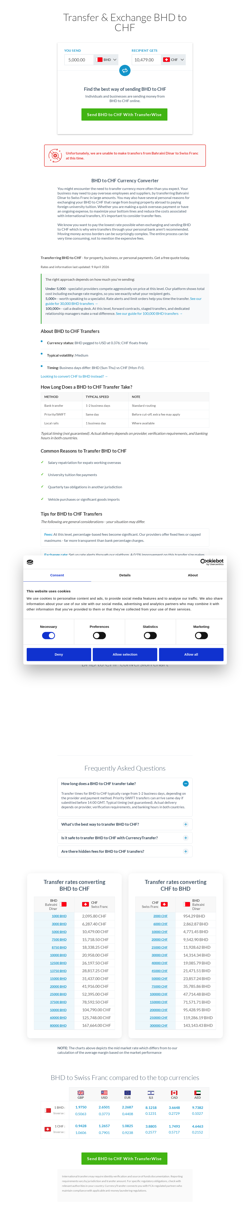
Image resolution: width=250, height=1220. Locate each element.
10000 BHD (56, 955)
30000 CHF (158, 955)
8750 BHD (57, 947)
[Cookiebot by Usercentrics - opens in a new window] (204, 562)
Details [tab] (125, 575)
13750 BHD (56, 970)
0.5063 (80, 1112)
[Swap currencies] (125, 70)
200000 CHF (156, 1009)
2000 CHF (159, 916)
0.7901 (104, 1129)
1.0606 (80, 1129)
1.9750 (80, 1106)
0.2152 (197, 1129)
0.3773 (104, 1112)
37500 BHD (56, 1002)
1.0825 (127, 1123)
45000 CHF (158, 970)
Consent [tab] (57, 575)
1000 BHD (57, 916)
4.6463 (197, 1123)
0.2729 (174, 1112)
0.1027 (197, 1112)
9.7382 (197, 1106)
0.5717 (174, 1129)
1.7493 (174, 1123)
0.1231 (150, 1112)
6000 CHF (159, 924)
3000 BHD (57, 924)
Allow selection (125, 654)
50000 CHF (158, 978)
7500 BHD (57, 939)
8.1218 (151, 1106)
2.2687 (127, 1106)
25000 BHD (56, 994)
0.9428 (80, 1123)
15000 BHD (56, 978)
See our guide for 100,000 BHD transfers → (149, 313)
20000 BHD (56, 986)
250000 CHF (156, 1017)
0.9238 (127, 1129)
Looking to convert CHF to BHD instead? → (74, 376)
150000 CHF (156, 1002)
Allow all (191, 654)
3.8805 (151, 1123)
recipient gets (145, 50)
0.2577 (150, 1129)
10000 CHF (158, 931)
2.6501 (104, 1106)
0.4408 (127, 1112)
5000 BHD (57, 931)
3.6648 (174, 1106)
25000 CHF (158, 947)
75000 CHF (158, 986)
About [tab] (193, 575)
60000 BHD (56, 1017)
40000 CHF (158, 963)
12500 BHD (56, 963)
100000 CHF (156, 994)
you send (72, 50)
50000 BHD (56, 1009)
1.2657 (104, 1123)
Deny (59, 654)
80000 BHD (56, 1025)
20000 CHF (158, 939)
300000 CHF (156, 1025)
